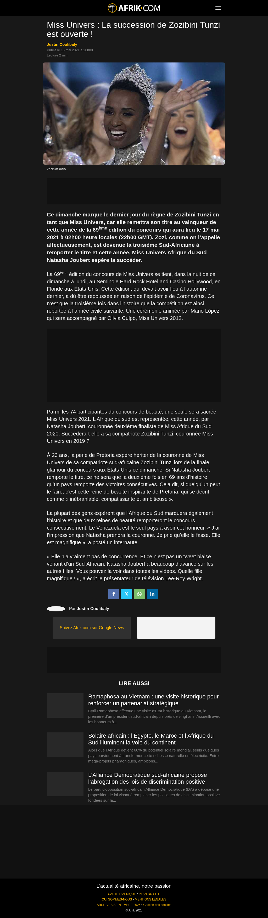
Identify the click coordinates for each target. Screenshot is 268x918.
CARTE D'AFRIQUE (122, 894)
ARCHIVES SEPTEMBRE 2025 (118, 905)
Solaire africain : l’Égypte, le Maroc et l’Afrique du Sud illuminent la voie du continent (151, 739)
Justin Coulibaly (62, 44)
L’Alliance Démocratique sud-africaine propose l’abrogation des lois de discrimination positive (147, 778)
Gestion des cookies (157, 905)
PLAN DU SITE (149, 894)
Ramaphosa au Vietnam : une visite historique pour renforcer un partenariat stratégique (153, 700)
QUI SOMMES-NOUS (117, 899)
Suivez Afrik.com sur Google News (92, 628)
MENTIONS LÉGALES (150, 899)
